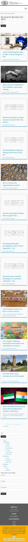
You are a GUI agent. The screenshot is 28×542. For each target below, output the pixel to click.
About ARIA (6, 447)
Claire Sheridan (12, 129)
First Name (3, 480)
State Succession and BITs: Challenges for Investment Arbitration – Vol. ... (12, 283)
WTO (7, 320)
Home (2, 18)
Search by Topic (8, 467)
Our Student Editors (9, 452)
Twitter (14, 523)
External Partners (9, 459)
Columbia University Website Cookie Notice (14, 539)
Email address (4, 492)
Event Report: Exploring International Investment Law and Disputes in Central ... (13, 348)
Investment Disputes (19, 318)
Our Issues (7, 462)
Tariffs (4, 320)
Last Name (3, 486)
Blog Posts (5, 469)
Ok (14, 537)
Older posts (5, 431)
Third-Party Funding (14, 420)
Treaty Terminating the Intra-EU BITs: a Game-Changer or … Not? (13, 59)
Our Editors (8, 448)
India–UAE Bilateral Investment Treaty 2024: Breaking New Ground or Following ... (14, 413)
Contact (5, 471)
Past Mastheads (8, 465)
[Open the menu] (26, 12)
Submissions (8, 474)
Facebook (14, 521)
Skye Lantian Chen (12, 320)
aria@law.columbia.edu (14, 516)
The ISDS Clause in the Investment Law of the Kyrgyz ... (13, 381)
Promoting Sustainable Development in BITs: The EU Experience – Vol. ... (13, 250)
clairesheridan (16, 64)
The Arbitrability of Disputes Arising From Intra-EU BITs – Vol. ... (13, 157)
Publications (6, 461)
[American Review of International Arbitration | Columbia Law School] (14, 5)
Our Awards (8, 454)
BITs (17, 418)
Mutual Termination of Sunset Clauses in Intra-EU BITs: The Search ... (13, 124)
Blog (12, 64)
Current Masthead (9, 456)
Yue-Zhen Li (16, 97)
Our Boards (8, 450)
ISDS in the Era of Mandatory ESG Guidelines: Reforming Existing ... (13, 92)
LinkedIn (13, 524)
